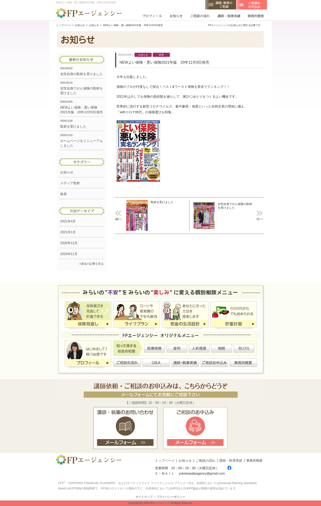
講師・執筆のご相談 (220, 4)
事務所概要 (254, 15)
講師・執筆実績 (228, 15)
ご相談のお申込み (251, 4)
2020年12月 (69, 243)
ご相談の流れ (199, 15)
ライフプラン (136, 315)
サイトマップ (144, 496)
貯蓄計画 (233, 315)
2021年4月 (68, 221)
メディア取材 (70, 183)
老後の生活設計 (185, 315)
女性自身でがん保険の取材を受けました (226, 215)
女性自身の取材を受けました (81, 74)
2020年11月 (69, 254)
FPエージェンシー (89, 13)
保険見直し (88, 315)
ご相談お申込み (214, 362)
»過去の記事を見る (91, 263)
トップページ (165, 460)
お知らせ (176, 15)
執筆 (63, 194)
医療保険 (154, 348)
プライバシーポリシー (171, 496)
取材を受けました (73, 126)
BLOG (244, 348)
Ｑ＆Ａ (156, 362)
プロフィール (152, 15)
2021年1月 (68, 232)
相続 (221, 348)
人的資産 (199, 348)
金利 (177, 348)
